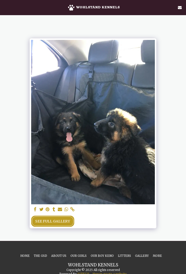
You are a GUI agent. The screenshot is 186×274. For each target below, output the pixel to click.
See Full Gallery (52, 221)
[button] (5, 7)
